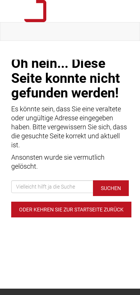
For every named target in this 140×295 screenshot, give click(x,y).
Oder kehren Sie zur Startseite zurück (71, 210)
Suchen (111, 188)
